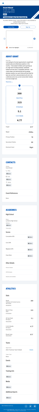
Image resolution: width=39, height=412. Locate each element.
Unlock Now (11, 27)
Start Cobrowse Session (22, 410)
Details (31, 350)
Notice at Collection (23, 409)
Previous (4, 39)
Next (34, 39)
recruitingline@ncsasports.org (8, 405)
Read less (9, 82)
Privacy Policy (29, 409)
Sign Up (28, 27)
